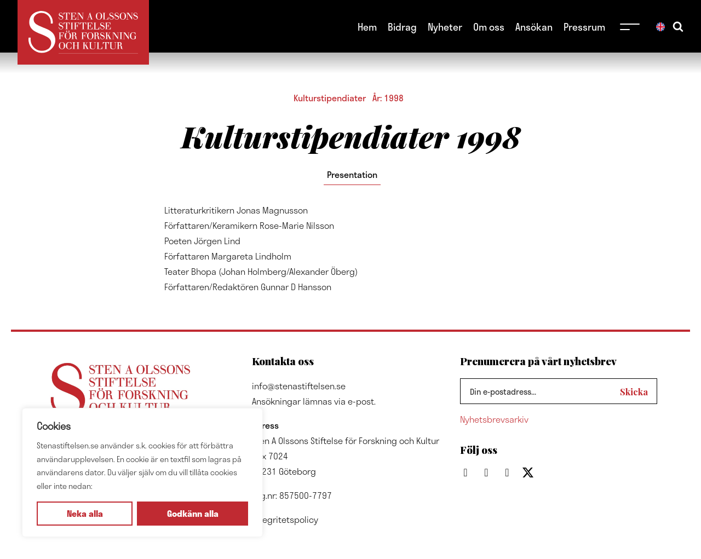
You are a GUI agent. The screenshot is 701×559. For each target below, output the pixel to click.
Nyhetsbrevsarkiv (494, 419)
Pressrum (584, 26)
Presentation (352, 174)
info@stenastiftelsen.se (299, 386)
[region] (142, 472)
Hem (367, 26)
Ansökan (534, 26)
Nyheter (445, 26)
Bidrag (402, 26)
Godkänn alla (193, 513)
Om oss (488, 26)
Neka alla (85, 513)
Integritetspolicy (285, 519)
